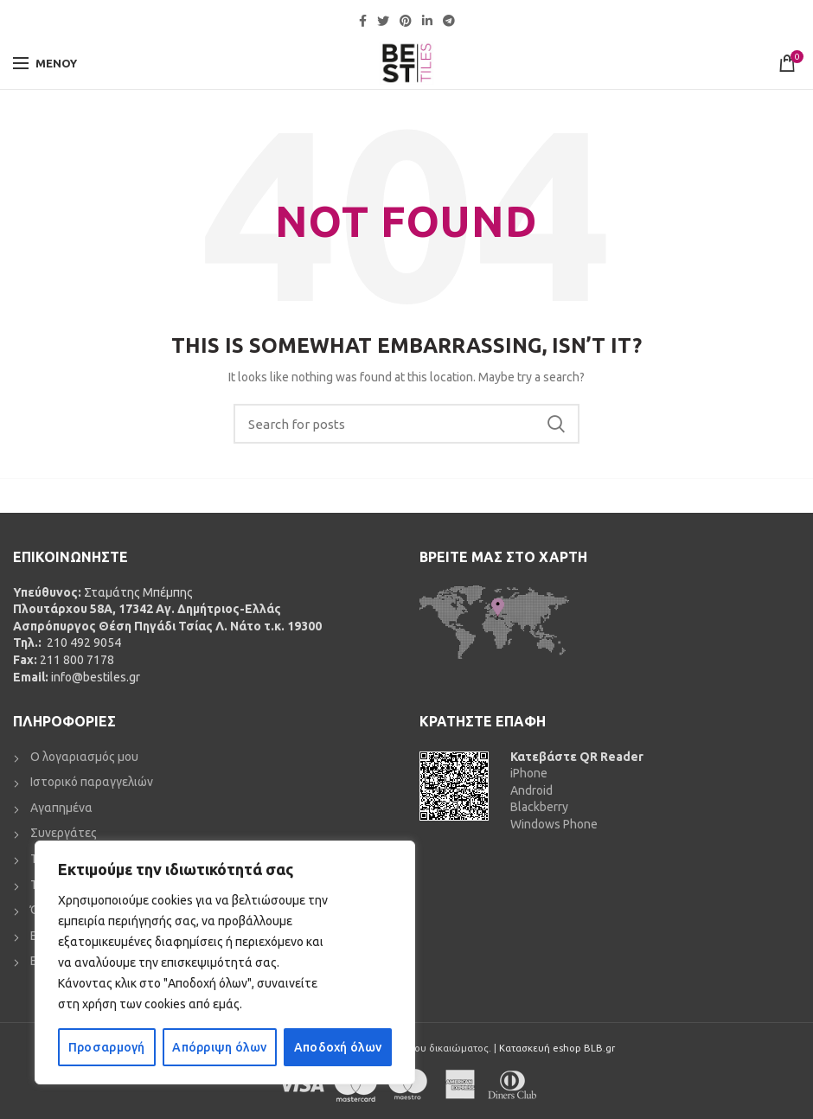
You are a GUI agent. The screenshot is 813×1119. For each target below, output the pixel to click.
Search (556, 424)
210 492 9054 (82, 642)
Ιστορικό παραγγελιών (91, 782)
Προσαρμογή (106, 1047)
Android (531, 790)
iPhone (528, 773)
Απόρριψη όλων (219, 1047)
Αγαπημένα (61, 808)
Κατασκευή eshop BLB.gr (557, 1048)
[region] (225, 962)
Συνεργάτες (63, 833)
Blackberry (539, 807)
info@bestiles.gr (95, 677)
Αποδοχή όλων (338, 1047)
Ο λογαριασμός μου (84, 757)
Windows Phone (554, 824)
